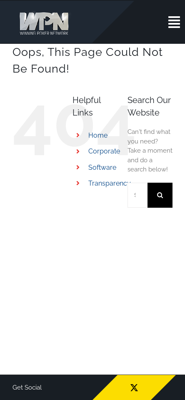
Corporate (104, 151)
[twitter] (134, 387)
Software (102, 167)
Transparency (109, 183)
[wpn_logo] (46, 12)
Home (98, 135)
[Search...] (138, 195)
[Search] (160, 195)
